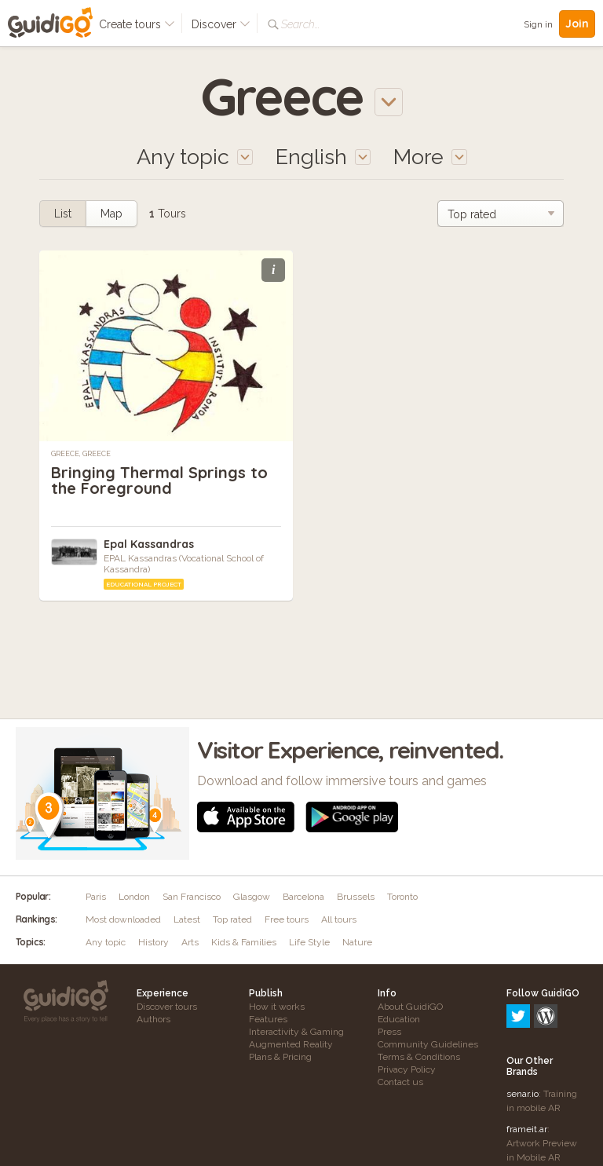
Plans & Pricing (280, 1056)
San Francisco (192, 896)
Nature (357, 942)
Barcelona (303, 896)
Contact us (400, 1081)
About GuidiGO (410, 1006)
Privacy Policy (407, 1069)
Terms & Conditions (419, 1056)
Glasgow (251, 896)
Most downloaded (123, 919)
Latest (187, 919)
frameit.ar (526, 1061)
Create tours (137, 24)
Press (389, 1031)
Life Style (309, 942)
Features (268, 1019)
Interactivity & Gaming (296, 1031)
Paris (96, 896)
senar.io (522, 1026)
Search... (300, 24)
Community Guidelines (428, 1044)
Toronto (402, 896)
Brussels (356, 896)
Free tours (287, 919)
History (153, 942)
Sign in (538, 24)
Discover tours (167, 1006)
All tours (338, 919)
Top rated (232, 919)
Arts (190, 942)
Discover (221, 24)
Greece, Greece (81, 454)
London (134, 896)
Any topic (106, 942)
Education (399, 1019)
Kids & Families (243, 942)
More (430, 156)
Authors (153, 1019)
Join (577, 23)
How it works (277, 1006)
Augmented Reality (291, 1044)
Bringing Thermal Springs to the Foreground (159, 480)
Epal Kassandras (149, 544)
